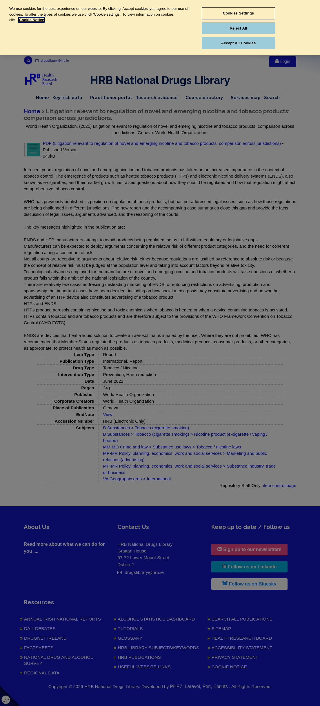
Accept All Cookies (238, 43)
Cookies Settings (238, 13)
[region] (160, 27)
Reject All (238, 28)
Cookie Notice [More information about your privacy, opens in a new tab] (31, 20)
